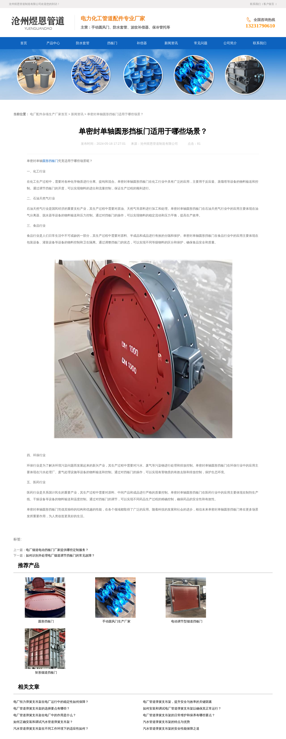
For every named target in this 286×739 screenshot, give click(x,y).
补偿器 (113, 698)
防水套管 (86, 698)
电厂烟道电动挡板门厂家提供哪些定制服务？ (57, 550)
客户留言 (268, 4)
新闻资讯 (77, 114)
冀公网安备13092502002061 (130, 725)
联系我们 (255, 4)
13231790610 (240, 26)
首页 (58, 698)
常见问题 (143, 698)
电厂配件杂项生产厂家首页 (48, 114)
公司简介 (159, 698)
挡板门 (100, 698)
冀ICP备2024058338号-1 (93, 725)
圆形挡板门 (50, 161)
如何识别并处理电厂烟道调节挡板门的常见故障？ (60, 555)
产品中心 (70, 698)
